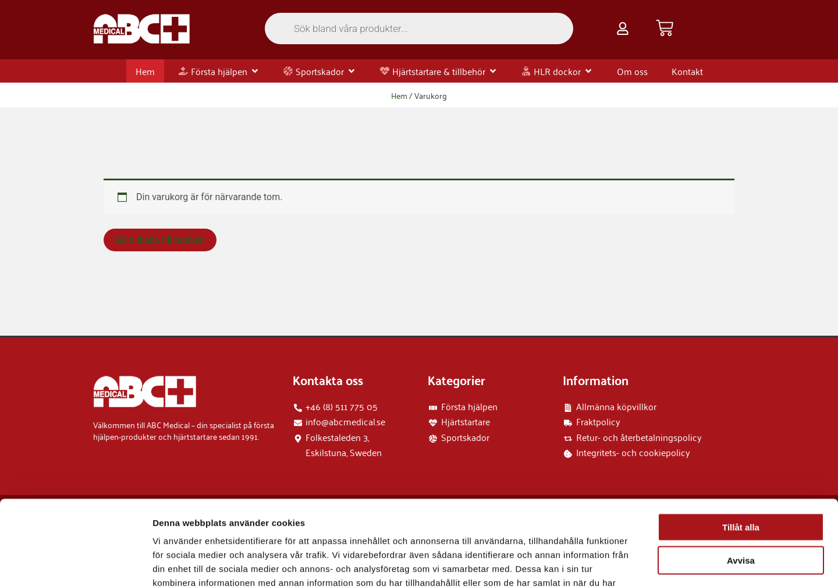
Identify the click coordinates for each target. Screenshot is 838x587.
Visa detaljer (632, 564)
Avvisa (741, 480)
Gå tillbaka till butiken (160, 240)
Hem (399, 95)
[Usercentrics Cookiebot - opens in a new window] (75, 564)
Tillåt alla (740, 447)
